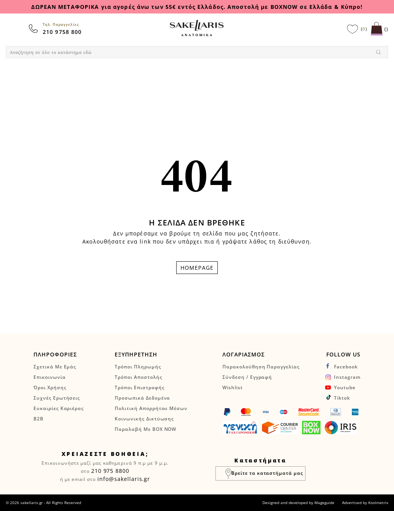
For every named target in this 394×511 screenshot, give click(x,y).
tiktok (342, 398)
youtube (345, 387)
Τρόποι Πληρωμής (138, 366)
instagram (347, 377)
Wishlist (232, 387)
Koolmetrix (378, 502)
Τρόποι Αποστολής (138, 377)
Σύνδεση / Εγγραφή (247, 377)
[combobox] (197, 52)
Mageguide (324, 502)
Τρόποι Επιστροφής (139, 387)
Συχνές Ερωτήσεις (56, 398)
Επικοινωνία (49, 377)
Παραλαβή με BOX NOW (145, 429)
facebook (346, 366)
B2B (38, 418)
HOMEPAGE (197, 267)
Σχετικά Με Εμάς (54, 366)
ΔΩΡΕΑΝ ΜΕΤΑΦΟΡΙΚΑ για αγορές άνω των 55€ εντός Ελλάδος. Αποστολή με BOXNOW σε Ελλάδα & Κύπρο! (196, 6)
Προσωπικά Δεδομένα (142, 398)
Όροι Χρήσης (50, 387)
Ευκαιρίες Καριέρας (58, 408)
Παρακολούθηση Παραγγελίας (261, 366)
